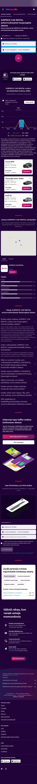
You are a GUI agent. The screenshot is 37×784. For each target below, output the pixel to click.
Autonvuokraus (9, 693)
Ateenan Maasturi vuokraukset (11, 595)
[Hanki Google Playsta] (17, 79)
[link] (27, 171)
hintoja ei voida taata (13, 675)
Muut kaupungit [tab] (25, 580)
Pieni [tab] (18, 108)
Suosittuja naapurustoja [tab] (11, 580)
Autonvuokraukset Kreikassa (22, 693)
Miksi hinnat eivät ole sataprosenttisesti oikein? (19, 687)
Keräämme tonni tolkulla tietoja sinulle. (19, 683)
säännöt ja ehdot (19, 553)
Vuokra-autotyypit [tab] (9, 576)
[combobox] (6, 36)
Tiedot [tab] (4, 259)
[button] (3, 9)
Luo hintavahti (12, 650)
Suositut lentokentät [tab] (24, 576)
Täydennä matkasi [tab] (9, 584)
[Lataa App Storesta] (27, 79)
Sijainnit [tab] (11, 259)
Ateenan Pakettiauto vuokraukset (12, 593)
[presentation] (27, 79)
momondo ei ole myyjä (19, 680)
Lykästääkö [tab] (20, 584)
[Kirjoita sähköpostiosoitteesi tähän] (20, 537)
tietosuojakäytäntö (29, 553)
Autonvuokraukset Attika (9, 695)
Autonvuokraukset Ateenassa (24, 695)
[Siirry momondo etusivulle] (11, 9)
